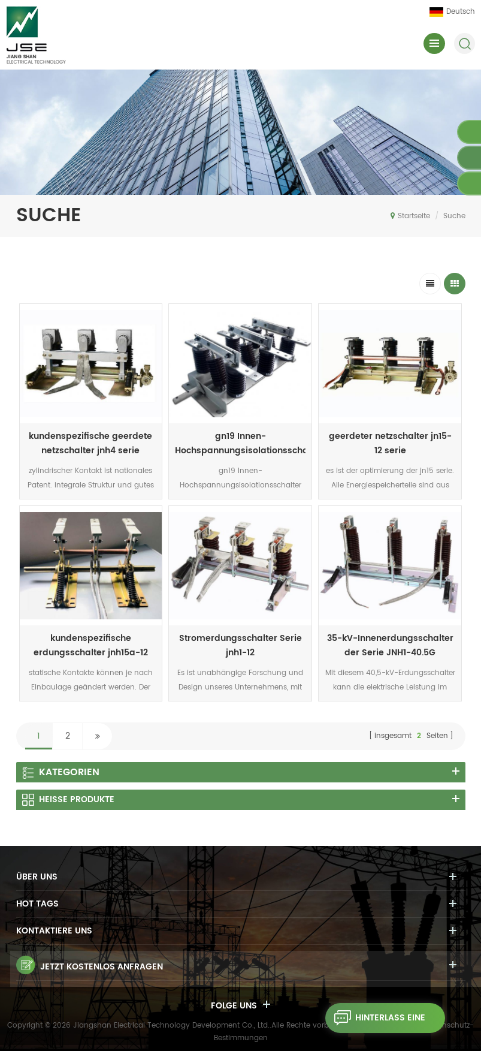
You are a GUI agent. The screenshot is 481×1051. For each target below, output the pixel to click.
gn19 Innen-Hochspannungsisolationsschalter (240, 443)
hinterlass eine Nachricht (375, 1018)
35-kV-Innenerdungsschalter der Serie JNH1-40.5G (390, 645)
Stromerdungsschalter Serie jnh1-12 (240, 645)
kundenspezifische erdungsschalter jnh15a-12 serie (91, 645)
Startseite (410, 216)
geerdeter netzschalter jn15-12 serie (390, 443)
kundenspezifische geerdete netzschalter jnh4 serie (90, 443)
